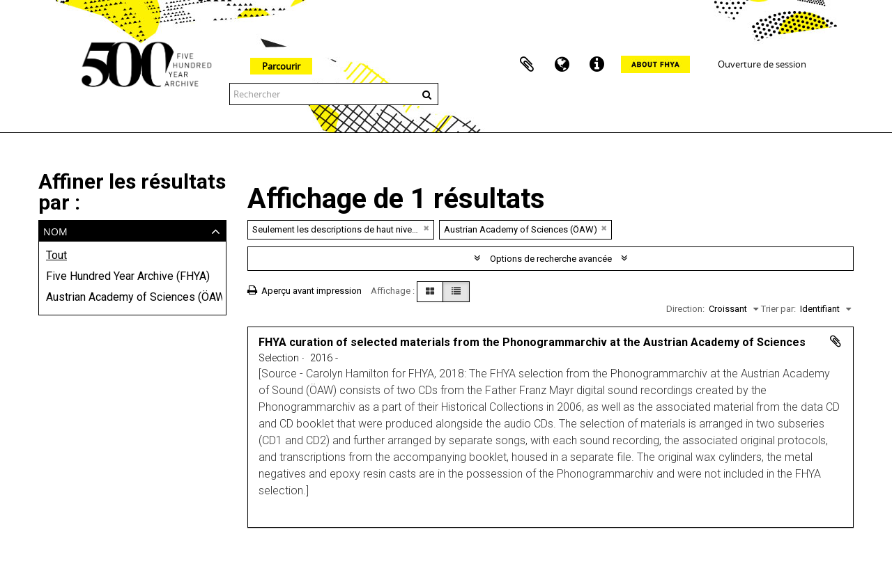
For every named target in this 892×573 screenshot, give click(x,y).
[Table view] (456, 291)
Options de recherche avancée (551, 258)
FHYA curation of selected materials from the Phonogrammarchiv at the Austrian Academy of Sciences (532, 342)
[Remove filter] (426, 228)
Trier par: (778, 309)
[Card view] (430, 291)
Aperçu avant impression (304, 290)
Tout (56, 255)
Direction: (685, 309)
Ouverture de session (762, 64)
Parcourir (281, 66)
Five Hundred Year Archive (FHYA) (128, 276)
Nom (55, 230)
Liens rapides (596, 64)
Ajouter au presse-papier (836, 341)
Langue (561, 64)
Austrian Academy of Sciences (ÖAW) (132, 297)
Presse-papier (526, 64)
